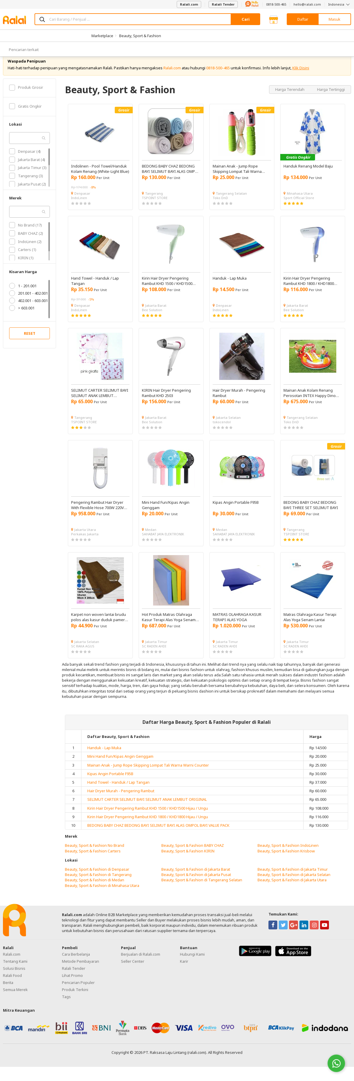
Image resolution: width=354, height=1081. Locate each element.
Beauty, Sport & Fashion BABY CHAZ (192, 854)
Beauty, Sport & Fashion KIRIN (187, 859)
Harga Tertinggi (331, 98)
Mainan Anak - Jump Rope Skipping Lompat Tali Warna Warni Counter (148, 773)
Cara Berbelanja (76, 963)
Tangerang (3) (26, 185)
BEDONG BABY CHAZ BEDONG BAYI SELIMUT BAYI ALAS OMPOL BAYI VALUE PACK (158, 834)
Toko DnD (220, 206)
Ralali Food (12, 984)
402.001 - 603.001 (28, 309)
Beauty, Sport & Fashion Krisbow (286, 859)
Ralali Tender (223, 4)
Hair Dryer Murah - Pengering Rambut (120, 799)
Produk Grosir (26, 96)
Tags (66, 1005)
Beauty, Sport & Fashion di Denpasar (97, 878)
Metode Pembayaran (80, 970)
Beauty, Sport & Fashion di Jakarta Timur (293, 878)
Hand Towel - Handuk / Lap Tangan (118, 791)
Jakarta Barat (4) (27, 168)
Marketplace (102, 35)
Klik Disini (300, 76)
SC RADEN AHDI (154, 655)
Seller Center (132, 970)
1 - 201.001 (23, 295)
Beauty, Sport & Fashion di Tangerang (98, 883)
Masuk (334, 19)
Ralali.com (189, 4)
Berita (8, 991)
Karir (184, 970)
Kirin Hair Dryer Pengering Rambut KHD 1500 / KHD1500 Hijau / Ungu (147, 816)
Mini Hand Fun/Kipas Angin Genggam (120, 765)
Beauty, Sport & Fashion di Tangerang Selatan (201, 888)
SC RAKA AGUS (82, 655)
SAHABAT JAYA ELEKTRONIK (163, 543)
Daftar (302, 19)
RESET (29, 342)
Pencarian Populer (78, 991)
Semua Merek (15, 998)
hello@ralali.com (307, 4)
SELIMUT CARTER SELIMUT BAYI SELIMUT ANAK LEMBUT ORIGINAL (147, 808)
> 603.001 (22, 317)
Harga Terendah (290, 98)
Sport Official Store (298, 206)
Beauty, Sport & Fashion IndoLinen (288, 854)
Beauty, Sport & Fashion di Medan (94, 888)
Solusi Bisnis (14, 977)
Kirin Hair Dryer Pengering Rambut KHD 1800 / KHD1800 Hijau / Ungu (147, 825)
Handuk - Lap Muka (104, 756)
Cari (246, 19)
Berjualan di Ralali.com (140, 963)
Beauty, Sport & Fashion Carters (93, 859)
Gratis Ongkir (25, 115)
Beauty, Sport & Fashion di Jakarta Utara (292, 888)
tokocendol (222, 431)
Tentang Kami (15, 970)
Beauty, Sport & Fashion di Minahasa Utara (102, 894)
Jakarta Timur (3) (28, 176)
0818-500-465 (276, 4)
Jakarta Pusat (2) (27, 193)
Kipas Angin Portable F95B (110, 782)
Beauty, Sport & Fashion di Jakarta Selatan (294, 883)
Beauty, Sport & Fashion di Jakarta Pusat (196, 883)
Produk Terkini (75, 998)
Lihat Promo (72, 984)
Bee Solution (152, 318)
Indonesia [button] (339, 4)
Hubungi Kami (192, 963)
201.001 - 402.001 (28, 302)
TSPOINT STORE (155, 206)
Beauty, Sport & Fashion (140, 35)
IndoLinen (79, 206)
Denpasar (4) (25, 160)
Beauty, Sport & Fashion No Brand (94, 854)
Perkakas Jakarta (85, 543)
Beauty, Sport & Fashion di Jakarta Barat (195, 878)
